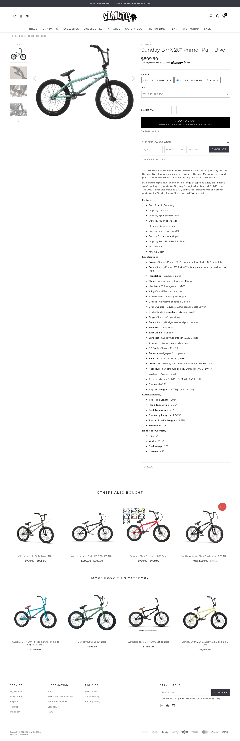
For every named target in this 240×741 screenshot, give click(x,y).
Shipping (14, 701)
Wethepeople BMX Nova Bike (35, 560)
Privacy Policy (92, 696)
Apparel (114, 28)
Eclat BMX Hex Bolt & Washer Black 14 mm (31, 727)
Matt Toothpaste (157, 80)
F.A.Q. (51, 711)
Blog (50, 691)
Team (174, 28)
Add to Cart (185, 122)
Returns (14, 706)
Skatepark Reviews (58, 701)
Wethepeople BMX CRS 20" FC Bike (92, 560)
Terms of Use (91, 691)
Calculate (219, 149)
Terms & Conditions (195, 698)
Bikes (33, 28)
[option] (84, 82)
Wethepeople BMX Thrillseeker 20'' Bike (205, 560)
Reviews (147, 466)
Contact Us (53, 706)
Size (143, 87)
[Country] (174, 149)
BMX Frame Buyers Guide (60, 696)
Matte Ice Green (189, 80)
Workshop (191, 28)
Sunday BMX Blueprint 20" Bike (148, 560)
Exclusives (71, 28)
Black (212, 80)
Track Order (16, 696)
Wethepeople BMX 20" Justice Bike (148, 646)
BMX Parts (50, 28)
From (205, 565)
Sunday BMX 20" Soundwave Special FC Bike (205, 648)
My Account (16, 691)
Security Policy (92, 701)
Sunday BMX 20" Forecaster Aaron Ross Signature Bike (35, 648)
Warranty (15, 711)
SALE (207, 28)
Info (188, 62)
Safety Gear (134, 28)
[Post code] (196, 149)
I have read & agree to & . (190, 698)
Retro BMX (157, 28)
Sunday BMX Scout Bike (92, 646)
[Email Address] (186, 692)
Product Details (153, 159)
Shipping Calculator (156, 142)
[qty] (152, 149)
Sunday (146, 44)
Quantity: (147, 110)
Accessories (93, 28)
